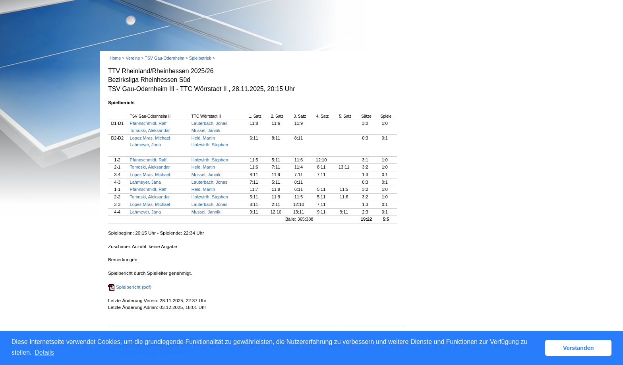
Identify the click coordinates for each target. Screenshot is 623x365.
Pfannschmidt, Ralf (148, 123)
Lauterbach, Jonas (210, 123)
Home (115, 58)
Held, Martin (203, 138)
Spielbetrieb (200, 58)
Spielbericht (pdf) (133, 287)
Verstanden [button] (578, 348)
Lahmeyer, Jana (145, 144)
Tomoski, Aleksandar (150, 130)
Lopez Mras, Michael (150, 138)
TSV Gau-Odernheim (164, 58)
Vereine (133, 58)
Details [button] (44, 352)
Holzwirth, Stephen (210, 144)
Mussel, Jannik (206, 130)
